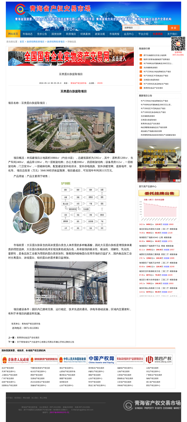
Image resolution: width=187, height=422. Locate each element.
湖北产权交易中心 (66, 368)
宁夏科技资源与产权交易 (40, 368)
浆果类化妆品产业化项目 (28, 337)
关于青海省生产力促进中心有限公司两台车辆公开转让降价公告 (45, 342)
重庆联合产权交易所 (67, 375)
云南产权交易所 (123, 371)
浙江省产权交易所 (153, 382)
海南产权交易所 (152, 378)
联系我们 (17, 398)
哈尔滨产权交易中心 (38, 371)
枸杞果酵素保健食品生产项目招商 (154, 127)
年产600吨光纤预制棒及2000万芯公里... (156, 105)
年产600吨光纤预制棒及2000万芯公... (158, 63)
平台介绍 (143, 34)
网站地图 (26, 398)
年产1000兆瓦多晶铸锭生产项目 (156, 84)
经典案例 (85, 34)
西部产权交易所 (37, 375)
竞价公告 (42, 34)
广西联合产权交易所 (154, 375)
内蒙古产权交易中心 (96, 371)
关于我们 (172, 34)
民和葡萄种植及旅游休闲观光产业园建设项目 (158, 135)
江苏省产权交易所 (124, 382)
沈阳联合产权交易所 (9, 385)
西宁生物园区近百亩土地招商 (154, 55)
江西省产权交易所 (124, 375)
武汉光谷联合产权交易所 (40, 382)
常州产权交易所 (94, 382)
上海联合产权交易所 (9, 375)
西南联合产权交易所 (125, 378)
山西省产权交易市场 (67, 371)
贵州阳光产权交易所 (96, 368)
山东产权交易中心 (66, 385)
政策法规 (100, 34)
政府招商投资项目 (35, 41)
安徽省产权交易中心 (38, 385)
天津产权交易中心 (9, 371)
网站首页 (13, 33)
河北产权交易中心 (153, 371)
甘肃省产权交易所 (38, 378)
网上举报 (43, 398)
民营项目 (71, 34)
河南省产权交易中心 (125, 385)
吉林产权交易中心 (9, 382)
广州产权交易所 (8, 378)
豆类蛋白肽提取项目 (151, 80)
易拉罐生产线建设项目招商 (151, 131)
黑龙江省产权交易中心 (97, 385)
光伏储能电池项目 (150, 68)
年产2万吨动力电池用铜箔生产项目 (157, 72)
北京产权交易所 (8, 368)
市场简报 (114, 34)
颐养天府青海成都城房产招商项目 (156, 59)
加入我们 (34, 398)
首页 (22, 41)
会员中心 (129, 34)
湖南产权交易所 (94, 375)
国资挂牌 (57, 34)
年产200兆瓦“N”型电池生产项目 (155, 76)
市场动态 (28, 34)
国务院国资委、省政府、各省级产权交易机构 (23, 350)
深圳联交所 (63, 382)
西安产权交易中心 (153, 385)
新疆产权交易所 (65, 378)
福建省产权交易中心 (125, 368)
